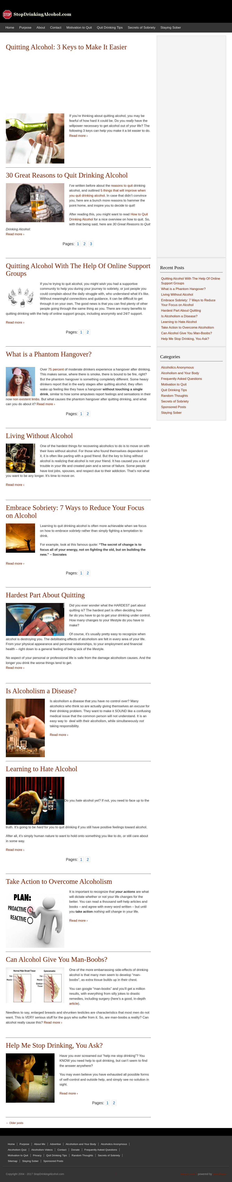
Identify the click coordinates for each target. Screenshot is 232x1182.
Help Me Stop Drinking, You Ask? (54, 1045)
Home (9, 27)
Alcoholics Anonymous (177, 367)
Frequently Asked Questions (181, 379)
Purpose (25, 27)
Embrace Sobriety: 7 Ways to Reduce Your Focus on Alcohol (75, 511)
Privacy (37, 1155)
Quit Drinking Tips (110, 27)
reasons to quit (122, 185)
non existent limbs (26, 399)
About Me (39, 1144)
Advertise (55, 1144)
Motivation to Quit (79, 27)
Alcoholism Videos (42, 1149)
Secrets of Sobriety (141, 27)
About (40, 27)
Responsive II (189, 1174)
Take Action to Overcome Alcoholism (59, 881)
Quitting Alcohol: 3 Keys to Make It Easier (66, 47)
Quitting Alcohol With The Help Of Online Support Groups (78, 270)
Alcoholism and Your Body (180, 373)
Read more (78, 136)
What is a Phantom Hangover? (49, 354)
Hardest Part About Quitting (45, 595)
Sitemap (12, 1161)
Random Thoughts (174, 396)
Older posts (14, 1123)
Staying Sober (171, 27)
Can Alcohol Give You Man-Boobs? (56, 959)
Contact (55, 27)
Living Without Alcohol (39, 436)
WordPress (219, 1174)
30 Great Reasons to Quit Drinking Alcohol (67, 175)
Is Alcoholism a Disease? (41, 691)
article (73, 1003)
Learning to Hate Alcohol (41, 769)
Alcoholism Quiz (17, 1149)
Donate (75, 1149)
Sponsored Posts (173, 407)
